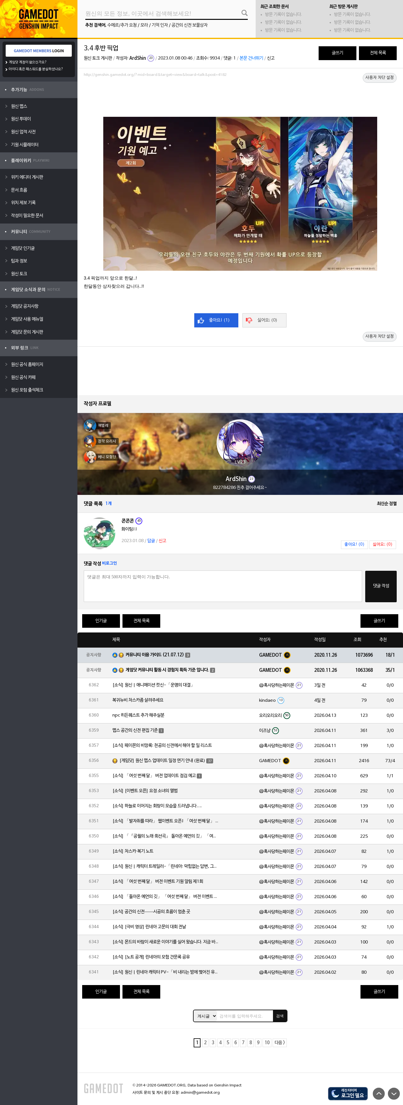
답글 (151, 541)
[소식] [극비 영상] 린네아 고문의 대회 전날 (149, 927)
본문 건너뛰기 (251, 58)
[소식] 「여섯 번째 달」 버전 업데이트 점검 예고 (154, 776)
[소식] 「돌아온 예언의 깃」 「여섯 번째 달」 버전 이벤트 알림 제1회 (165, 896)
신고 (271, 58)
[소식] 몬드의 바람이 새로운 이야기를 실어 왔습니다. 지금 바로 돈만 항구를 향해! (165, 942)
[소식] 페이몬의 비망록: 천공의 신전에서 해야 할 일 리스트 (162, 745)
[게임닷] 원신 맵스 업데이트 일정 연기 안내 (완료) (162, 760)
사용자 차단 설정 (380, 78)
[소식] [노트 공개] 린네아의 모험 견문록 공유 (151, 957)
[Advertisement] (240, 96)
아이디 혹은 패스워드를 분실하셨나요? (36, 69)
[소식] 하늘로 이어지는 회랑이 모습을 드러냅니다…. (157, 806)
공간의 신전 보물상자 (189, 25)
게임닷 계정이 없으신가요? (28, 62)
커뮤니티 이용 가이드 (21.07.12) (155, 655)
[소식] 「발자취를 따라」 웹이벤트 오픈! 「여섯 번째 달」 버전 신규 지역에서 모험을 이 (165, 821)
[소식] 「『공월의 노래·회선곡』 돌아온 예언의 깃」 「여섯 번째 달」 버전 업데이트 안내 (165, 836)
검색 (280, 1016)
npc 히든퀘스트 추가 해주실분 (138, 715)
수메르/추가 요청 (122, 25)
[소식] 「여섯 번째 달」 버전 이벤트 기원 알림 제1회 (157, 881)
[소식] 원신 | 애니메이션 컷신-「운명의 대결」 (153, 685)
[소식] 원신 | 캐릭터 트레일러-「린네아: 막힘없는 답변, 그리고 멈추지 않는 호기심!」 (165, 866)
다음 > (280, 1042)
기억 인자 (160, 25)
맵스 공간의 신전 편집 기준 (135, 730)
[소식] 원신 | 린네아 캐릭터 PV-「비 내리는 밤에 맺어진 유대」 (165, 972)
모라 (144, 25)
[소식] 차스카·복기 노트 (132, 851)
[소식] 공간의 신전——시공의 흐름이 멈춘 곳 (151, 912)
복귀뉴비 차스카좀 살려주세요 (137, 700)
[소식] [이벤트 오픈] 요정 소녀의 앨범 (145, 791)
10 (267, 1042)
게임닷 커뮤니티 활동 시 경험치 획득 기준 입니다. (167, 670)
